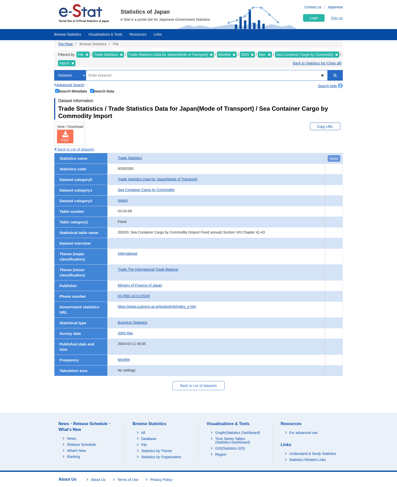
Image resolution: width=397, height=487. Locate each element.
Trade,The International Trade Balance (148, 269)
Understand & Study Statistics (312, 453)
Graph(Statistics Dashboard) (237, 432)
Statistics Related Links (307, 459)
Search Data (102, 91)
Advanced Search (69, 85)
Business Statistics (132, 322)
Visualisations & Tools (105, 34)
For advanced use (303, 432)
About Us (98, 479)
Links (157, 34)
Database (148, 438)
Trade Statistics (130, 158)
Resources (138, 34)
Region (220, 454)
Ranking (73, 456)
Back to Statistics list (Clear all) (317, 63)
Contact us (312, 7)
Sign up (337, 18)
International (127, 253)
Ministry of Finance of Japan (140, 285)
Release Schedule (81, 444)
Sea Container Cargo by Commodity (146, 190)
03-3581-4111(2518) (134, 296)
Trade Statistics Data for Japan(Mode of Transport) (157, 179)
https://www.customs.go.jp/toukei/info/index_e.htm (157, 307)
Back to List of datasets (74, 149)
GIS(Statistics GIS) (230, 448)
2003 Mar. (125, 333)
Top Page (65, 44)
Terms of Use (127, 479)
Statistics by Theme (156, 451)
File (144, 445)
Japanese (335, 7)
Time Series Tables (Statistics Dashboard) (232, 440)
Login (313, 18)
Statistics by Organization (161, 457)
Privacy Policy (161, 479)
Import (123, 200)
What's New (76, 450)
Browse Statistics (67, 34)
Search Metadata (71, 91)
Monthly (124, 360)
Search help (330, 86)
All (143, 432)
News (71, 438)
